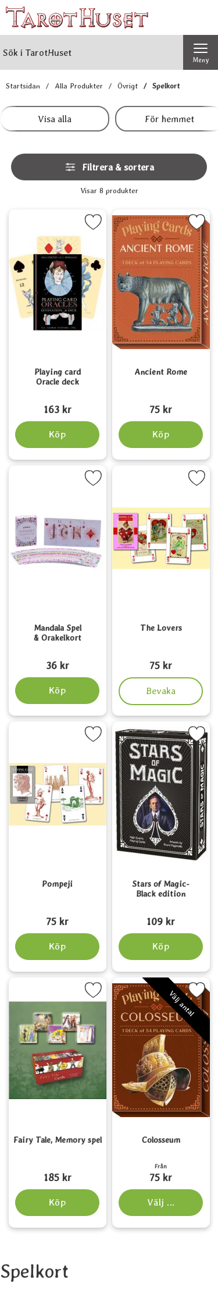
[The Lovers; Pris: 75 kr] (161, 650)
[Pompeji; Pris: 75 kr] (57, 906)
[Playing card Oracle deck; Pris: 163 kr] (57, 394)
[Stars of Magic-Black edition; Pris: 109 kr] (161, 906)
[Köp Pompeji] (57, 946)
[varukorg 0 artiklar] (200, 17)
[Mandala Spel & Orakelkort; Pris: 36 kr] (57, 650)
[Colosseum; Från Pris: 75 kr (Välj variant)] (161, 1162)
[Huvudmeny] (200, 52)
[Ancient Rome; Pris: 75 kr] (161, 394)
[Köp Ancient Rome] (161, 434)
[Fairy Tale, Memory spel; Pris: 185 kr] (57, 1162)
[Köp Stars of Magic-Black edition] (161, 946)
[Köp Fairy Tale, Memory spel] (57, 1202)
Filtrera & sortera (109, 167)
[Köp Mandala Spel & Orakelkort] (57, 690)
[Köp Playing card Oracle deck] (57, 434)
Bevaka (161, 691)
